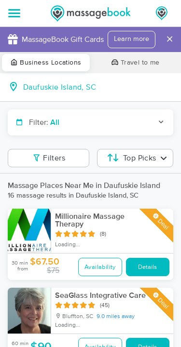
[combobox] (98, 87)
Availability (100, 267)
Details (147, 267)
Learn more (131, 39)
